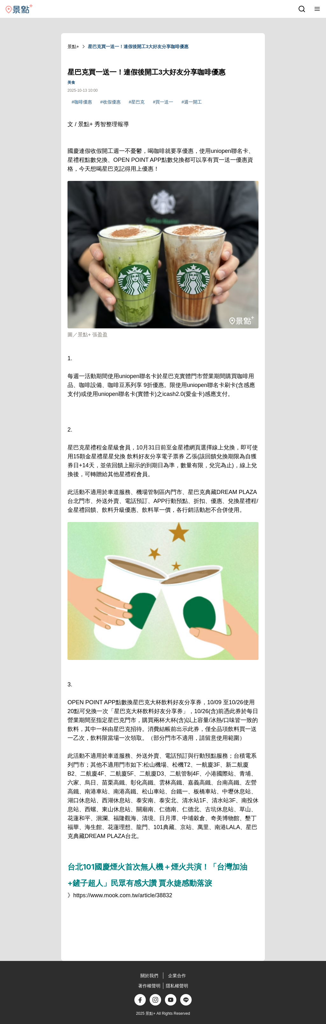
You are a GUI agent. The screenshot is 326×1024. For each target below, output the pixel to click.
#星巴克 (137, 101)
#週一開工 (191, 101)
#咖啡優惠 (82, 101)
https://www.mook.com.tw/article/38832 (122, 895)
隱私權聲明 (177, 985)
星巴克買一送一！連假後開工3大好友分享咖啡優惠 (138, 46)
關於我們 (149, 975)
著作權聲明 (149, 985)
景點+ (73, 46)
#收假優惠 (110, 101)
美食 (71, 82)
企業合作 (177, 975)
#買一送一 (163, 101)
